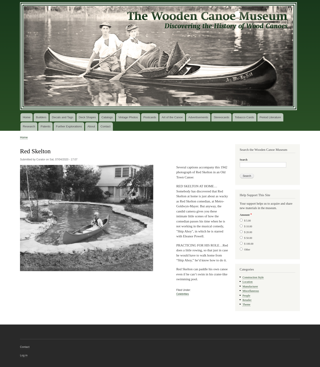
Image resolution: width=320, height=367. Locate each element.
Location (247, 281)
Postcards (149, 117)
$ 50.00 (248, 238)
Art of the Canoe (172, 117)
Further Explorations (69, 126)
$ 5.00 (247, 220)
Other (247, 249)
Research (29, 126)
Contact (105, 126)
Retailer (246, 300)
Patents (45, 126)
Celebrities (182, 294)
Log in (24, 355)
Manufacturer (250, 286)
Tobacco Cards (244, 117)
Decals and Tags (62, 117)
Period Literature (270, 117)
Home (26, 117)
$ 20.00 (248, 232)
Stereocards (221, 117)
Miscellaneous (250, 290)
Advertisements (198, 117)
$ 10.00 (248, 226)
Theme (246, 304)
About (91, 126)
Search (244, 159)
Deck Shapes (87, 117)
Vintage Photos (128, 117)
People (246, 295)
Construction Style (253, 277)
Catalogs (107, 117)
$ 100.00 (249, 243)
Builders (41, 117)
